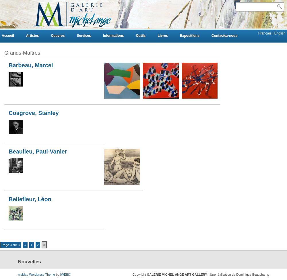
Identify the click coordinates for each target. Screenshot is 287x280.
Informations (113, 36)
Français (265, 33)
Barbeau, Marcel (31, 65)
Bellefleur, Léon (30, 199)
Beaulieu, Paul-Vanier (38, 151)
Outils (141, 36)
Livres (163, 36)
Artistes (32, 36)
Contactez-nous (224, 36)
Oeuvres (58, 36)
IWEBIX (65, 274)
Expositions (189, 36)
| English (279, 33)
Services (84, 36)
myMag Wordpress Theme (36, 274)
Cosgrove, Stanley (34, 113)
